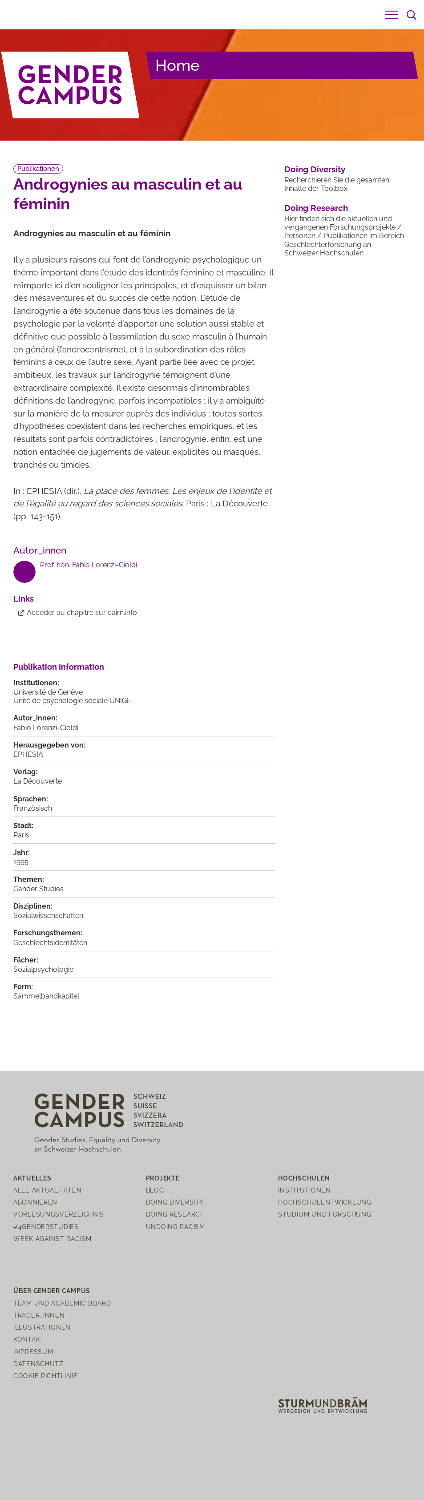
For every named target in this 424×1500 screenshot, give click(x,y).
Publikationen (38, 169)
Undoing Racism (175, 1226)
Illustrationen (42, 1327)
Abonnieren (35, 1202)
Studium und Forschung (324, 1214)
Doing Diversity (314, 169)
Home (177, 65)
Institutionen (304, 1190)
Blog (155, 1190)
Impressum (33, 1351)
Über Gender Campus (51, 1290)
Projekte (163, 1178)
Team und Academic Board (62, 1303)
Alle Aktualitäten (47, 1190)
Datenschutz (38, 1363)
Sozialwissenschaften (48, 915)
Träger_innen (39, 1315)
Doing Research (316, 208)
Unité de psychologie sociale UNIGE (72, 700)
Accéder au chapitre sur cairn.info (82, 612)
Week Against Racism (52, 1238)
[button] (391, 14)
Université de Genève (48, 692)
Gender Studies (38, 889)
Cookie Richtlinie (45, 1375)
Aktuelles (32, 1178)
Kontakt (28, 1339)
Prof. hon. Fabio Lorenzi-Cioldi (88, 565)
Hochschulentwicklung (324, 1202)
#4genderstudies (46, 1226)
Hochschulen (304, 1178)
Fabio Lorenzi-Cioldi (45, 728)
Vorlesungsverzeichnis (58, 1214)
